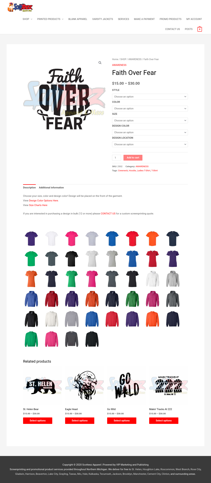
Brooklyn (127, 473)
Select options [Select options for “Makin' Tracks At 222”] (164, 420)
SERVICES (123, 19)
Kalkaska (94, 473)
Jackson (116, 473)
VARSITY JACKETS (102, 19)
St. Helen (137, 469)
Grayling (63, 473)
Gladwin (19, 473)
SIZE (114, 113)
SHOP (26, 19)
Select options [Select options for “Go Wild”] (122, 420)
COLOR (116, 101)
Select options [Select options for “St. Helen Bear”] (38, 420)
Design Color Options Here (43, 200)
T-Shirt (154, 170)
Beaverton (41, 473)
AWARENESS (134, 59)
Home (115, 59)
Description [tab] (29, 187)
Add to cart (133, 157)
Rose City (196, 469)
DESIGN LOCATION (122, 137)
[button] (100, 63)
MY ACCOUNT (194, 19)
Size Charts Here (38, 205)
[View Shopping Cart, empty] (199, 29)
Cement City (154, 473)
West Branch (182, 469)
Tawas (72, 473)
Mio (79, 473)
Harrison (30, 473)
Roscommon (168, 469)
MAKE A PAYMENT (144, 19)
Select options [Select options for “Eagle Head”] (80, 420)
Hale (84, 473)
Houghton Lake (151, 469)
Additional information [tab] (51, 187)
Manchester (139, 473)
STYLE (116, 90)
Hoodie (132, 170)
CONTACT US (172, 29)
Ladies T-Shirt (143, 170)
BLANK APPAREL (77, 19)
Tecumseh (105, 473)
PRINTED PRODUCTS (48, 19)
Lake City (53, 473)
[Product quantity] (116, 158)
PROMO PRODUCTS (170, 19)
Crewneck (123, 170)
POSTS (188, 29)
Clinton (165, 473)
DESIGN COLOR (120, 125)
